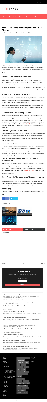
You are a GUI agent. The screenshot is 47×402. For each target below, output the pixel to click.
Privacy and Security (20, 32)
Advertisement (28, 2)
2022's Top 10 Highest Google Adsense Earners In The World (15, 323)
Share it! (5, 198)
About (8, 2)
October (5, 365)
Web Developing (21, 378)
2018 (4, 391)
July (5, 378)
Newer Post (4, 263)
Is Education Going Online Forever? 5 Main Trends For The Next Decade (17, 328)
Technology (20, 371)
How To (8, 16)
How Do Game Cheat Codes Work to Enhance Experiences (14, 317)
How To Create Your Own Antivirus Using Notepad (13, 334)
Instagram (25, 385)
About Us (33, 357)
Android (23, 369)
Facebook (19, 392)
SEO (20, 16)
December (6, 362)
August (5, 367)
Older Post (43, 263)
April (5, 382)
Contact (13, 2)
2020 (4, 389)
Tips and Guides (28, 32)
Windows (19, 376)
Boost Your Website (21, 390)
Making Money (25, 387)
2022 (4, 361)
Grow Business (27, 16)
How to (27, 362)
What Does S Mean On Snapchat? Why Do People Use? (14, 305)
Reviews (25, 374)
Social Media (36, 16)
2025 (4, 357)
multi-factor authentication (29, 170)
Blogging (15, 16)
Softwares (19, 381)
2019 (4, 390)
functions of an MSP (26, 123)
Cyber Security (13, 32)
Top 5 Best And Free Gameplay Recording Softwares (13, 294)
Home (3, 2)
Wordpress (4, 21)
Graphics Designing (21, 383)
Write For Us (20, 2)
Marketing (23, 364)
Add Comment (5, 32)
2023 (4, 359)
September (6, 366)
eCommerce (26, 381)
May (5, 381)
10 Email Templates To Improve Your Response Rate (13, 299)
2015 (4, 395)
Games (19, 387)
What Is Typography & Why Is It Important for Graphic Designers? (16, 346)
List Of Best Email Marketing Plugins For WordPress (13, 311)
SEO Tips (25, 392)
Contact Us (33, 361)
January (5, 386)
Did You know (20, 357)
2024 (4, 358)
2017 (4, 393)
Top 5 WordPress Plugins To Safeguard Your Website (14, 340)
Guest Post (27, 357)
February (5, 385)
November (6, 363)
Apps (18, 369)
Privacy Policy (37, 2)
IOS (28, 383)
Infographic (12, 21)
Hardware (19, 385)
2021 (4, 387)
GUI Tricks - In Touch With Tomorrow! (27, 400)
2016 (4, 394)
